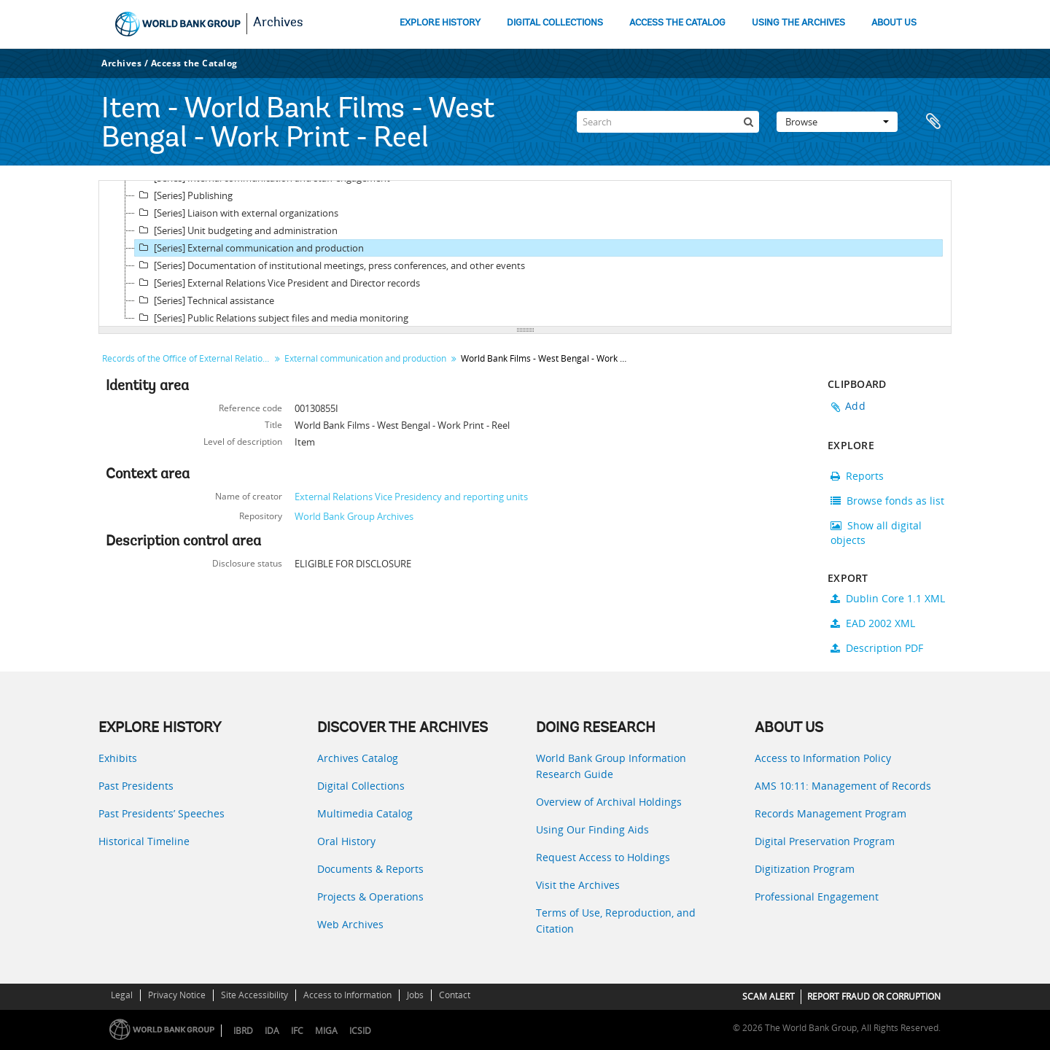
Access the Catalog (194, 63)
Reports (857, 476)
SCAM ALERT (768, 996)
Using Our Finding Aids (592, 829)
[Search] (668, 122)
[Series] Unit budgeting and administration (236, 230)
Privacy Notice (177, 995)
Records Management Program (830, 813)
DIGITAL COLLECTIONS (555, 23)
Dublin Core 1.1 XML (888, 598)
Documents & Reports (370, 869)
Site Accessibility (254, 995)
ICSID (360, 1030)
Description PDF (877, 648)
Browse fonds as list (887, 501)
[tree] (525, 254)
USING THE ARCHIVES (798, 23)
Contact (454, 995)
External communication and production (365, 358)
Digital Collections (361, 786)
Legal (122, 995)
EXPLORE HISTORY (440, 23)
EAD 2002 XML (873, 623)
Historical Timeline (144, 841)
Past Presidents (136, 786)
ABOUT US (894, 23)
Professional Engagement (817, 896)
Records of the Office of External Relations (187, 358)
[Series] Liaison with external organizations (236, 213)
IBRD (243, 1030)
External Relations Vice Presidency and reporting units (411, 496)
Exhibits (117, 758)
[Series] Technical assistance (204, 300)
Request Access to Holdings (603, 857)
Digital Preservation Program (825, 841)
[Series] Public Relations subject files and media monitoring (271, 318)
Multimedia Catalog (365, 813)
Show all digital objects (876, 532)
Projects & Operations (370, 896)
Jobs (415, 995)
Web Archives (350, 924)
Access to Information (347, 995)
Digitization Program (805, 869)
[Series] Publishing (184, 195)
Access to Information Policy (823, 758)
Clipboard (933, 122)
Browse (837, 121)
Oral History (346, 841)
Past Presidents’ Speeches (161, 813)
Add (855, 406)
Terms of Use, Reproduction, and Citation (616, 921)
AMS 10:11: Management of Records (843, 786)
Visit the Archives (578, 885)
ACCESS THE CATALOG (677, 23)
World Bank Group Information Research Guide (611, 766)
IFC (297, 1030)
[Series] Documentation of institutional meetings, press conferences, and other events (330, 265)
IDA (272, 1030)
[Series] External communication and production (249, 248)
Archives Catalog (357, 758)
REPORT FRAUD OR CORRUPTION (874, 996)
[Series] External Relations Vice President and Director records (277, 283)
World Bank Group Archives (354, 516)
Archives (278, 23)
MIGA (326, 1030)
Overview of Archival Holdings (609, 802)
